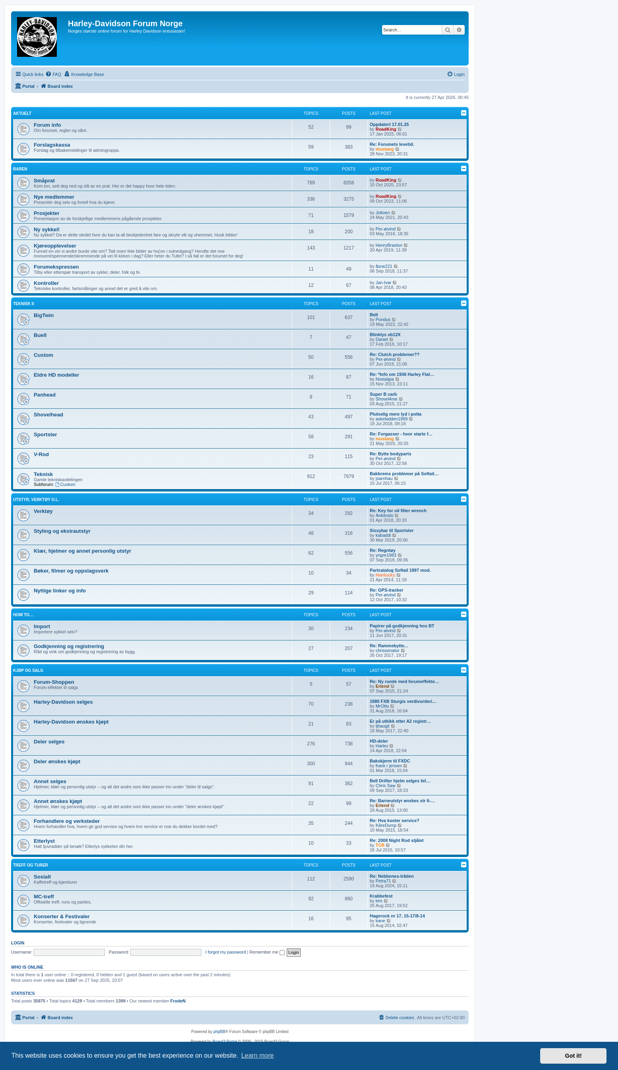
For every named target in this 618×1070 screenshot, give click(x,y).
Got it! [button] (573, 1056)
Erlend (382, 686)
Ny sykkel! (47, 229)
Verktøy (43, 511)
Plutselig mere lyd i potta (395, 414)
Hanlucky (385, 575)
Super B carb (383, 394)
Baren (20, 169)
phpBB (219, 1031)
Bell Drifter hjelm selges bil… (400, 780)
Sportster (45, 434)
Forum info (47, 125)
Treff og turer (30, 865)
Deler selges (49, 742)
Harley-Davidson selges (63, 702)
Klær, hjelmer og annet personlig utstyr (82, 551)
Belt (374, 314)
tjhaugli (383, 726)
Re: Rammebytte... (389, 645)
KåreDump (386, 825)
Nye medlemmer (54, 197)
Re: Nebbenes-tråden (392, 876)
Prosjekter (47, 213)
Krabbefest (381, 896)
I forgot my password (225, 952)
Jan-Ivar (384, 282)
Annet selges (50, 781)
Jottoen (383, 212)
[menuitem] (53, 74)
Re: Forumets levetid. (392, 144)
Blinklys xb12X (385, 334)
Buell (40, 335)
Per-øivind (386, 228)
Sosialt (42, 877)
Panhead (45, 395)
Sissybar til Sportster (392, 530)
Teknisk (43, 474)
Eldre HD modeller (56, 375)
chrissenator (388, 650)
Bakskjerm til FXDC (390, 760)
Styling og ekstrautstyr (62, 531)
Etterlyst (44, 841)
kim (379, 900)
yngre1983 (386, 555)
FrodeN (178, 1000)
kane (380, 920)
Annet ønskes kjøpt (58, 801)
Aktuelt (22, 113)
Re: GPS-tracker (386, 590)
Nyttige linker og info (60, 591)
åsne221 (384, 266)
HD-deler (379, 741)
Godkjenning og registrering (69, 646)
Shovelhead (48, 415)
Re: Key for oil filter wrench (398, 510)
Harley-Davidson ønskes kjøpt (71, 722)
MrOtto (382, 706)
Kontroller (46, 283)
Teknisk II (23, 304)
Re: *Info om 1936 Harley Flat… (402, 374)
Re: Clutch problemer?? (394, 354)
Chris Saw (386, 785)
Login (17, 942)
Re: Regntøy (383, 550)
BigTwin (44, 315)
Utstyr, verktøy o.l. (36, 499)
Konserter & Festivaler (62, 916)
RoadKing (386, 129)
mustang (385, 149)
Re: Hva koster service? (394, 820)
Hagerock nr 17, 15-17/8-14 (397, 915)
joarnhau (384, 478)
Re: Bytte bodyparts (390, 453)
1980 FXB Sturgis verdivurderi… (403, 701)
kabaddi (383, 535)
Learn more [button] (257, 1055)
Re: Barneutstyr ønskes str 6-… (402, 800)
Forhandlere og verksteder (67, 821)
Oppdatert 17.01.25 (389, 124)
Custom (43, 355)
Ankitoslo (385, 515)
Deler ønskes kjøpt (57, 761)
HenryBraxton (389, 245)
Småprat (44, 181)
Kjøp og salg (28, 670)
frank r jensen (389, 765)
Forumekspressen (56, 267)
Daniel (382, 339)
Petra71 (383, 880)
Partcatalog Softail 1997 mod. (400, 570)
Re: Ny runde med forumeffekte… (404, 681)
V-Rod (41, 454)
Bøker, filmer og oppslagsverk (71, 571)
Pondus (383, 319)
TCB (380, 845)
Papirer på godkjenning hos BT (402, 625)
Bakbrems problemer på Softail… (404, 473)
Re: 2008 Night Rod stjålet (397, 840)
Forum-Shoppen (54, 682)
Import (42, 626)
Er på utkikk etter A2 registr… (400, 721)
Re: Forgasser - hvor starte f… (401, 433)
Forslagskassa (52, 145)
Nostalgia (385, 379)
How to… (23, 615)
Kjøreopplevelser (55, 246)
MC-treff (44, 897)
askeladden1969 (392, 418)
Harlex (382, 745)
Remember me (267, 952)
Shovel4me (387, 399)
